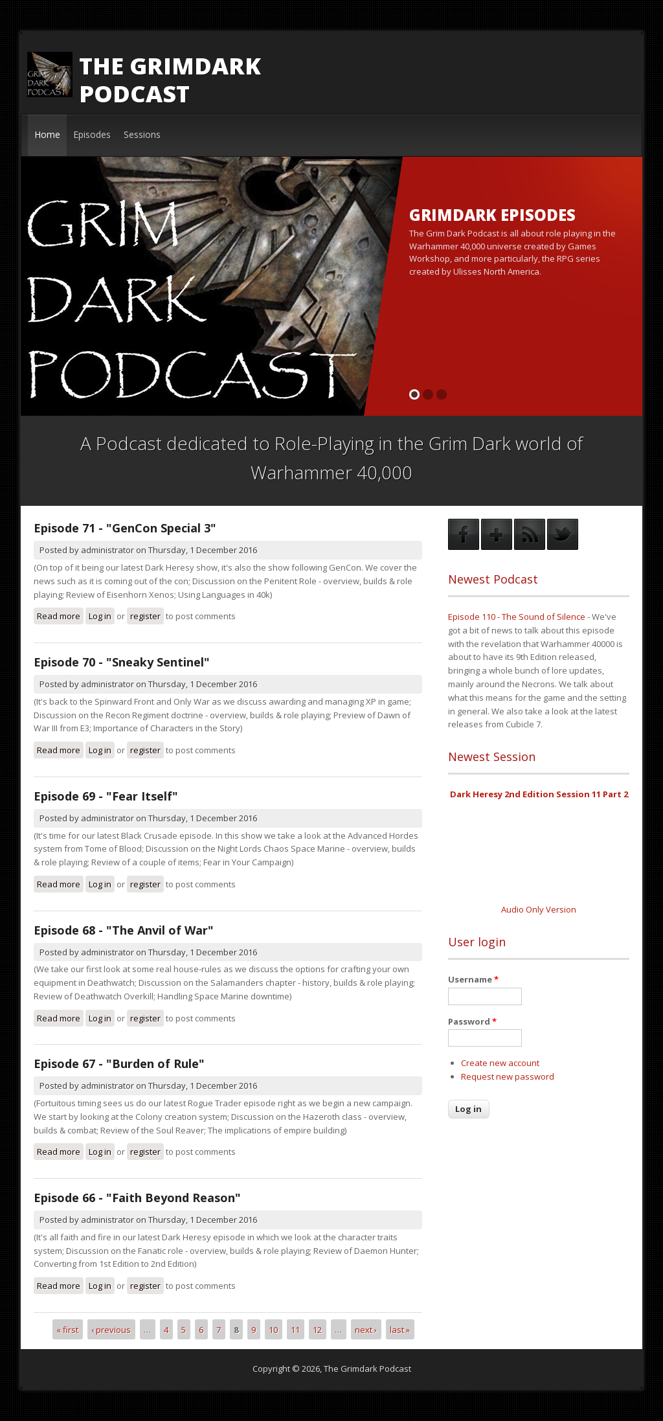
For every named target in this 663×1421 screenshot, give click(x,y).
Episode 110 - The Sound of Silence (516, 616)
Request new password (507, 1076)
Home (47, 134)
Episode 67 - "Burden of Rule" (119, 1063)
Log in (100, 616)
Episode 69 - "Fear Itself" (106, 796)
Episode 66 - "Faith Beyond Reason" (137, 1197)
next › (366, 1329)
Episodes (92, 134)
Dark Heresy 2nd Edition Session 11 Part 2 (539, 794)
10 (273, 1329)
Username (473, 979)
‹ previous (111, 1329)
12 (317, 1329)
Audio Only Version (538, 909)
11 (295, 1329)
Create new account (500, 1063)
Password (472, 1021)
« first (67, 1329)
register (145, 616)
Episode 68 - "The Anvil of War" (124, 930)
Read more (60, 615)
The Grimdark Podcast (170, 79)
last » (400, 1329)
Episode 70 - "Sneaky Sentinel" (122, 662)
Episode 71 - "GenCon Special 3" (125, 528)
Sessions (142, 134)
